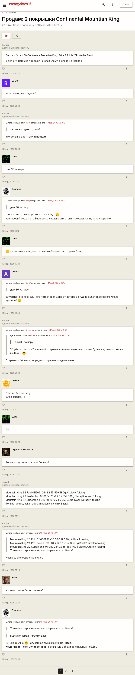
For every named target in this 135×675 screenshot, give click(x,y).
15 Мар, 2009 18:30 (11, 313)
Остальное (9, 12)
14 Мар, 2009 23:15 (11, 149)
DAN (14, 156)
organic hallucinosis (22, 449)
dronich (16, 271)
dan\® (28, 201)
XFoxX (15, 577)
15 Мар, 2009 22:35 (11, 442)
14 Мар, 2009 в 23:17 (55, 201)
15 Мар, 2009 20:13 (11, 373)
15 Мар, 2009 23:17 (11, 475)
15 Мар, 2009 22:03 (11, 409)
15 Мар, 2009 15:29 (11, 264)
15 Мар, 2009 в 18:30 (58, 330)
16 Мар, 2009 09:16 (11, 659)
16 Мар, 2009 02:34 (11, 603)
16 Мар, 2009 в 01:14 (50, 533)
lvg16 (28, 123)
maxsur (16, 380)
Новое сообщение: (25, 25)
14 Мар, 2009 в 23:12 (55, 123)
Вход (126, 4)
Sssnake (16, 189)
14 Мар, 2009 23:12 (11, 106)
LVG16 (15, 80)
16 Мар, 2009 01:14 (10, 516)
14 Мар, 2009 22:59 (11, 73)
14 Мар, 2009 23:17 (11, 182)
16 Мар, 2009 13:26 (49, 25)
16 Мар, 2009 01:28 (11, 570)
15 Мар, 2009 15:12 (10, 231)
